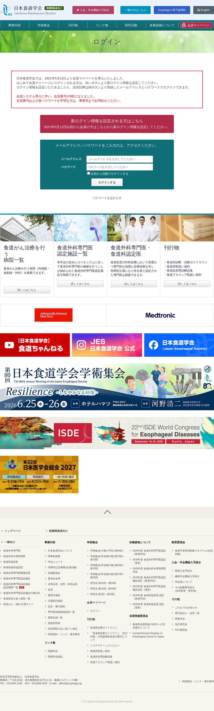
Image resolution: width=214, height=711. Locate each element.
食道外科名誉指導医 (14, 556)
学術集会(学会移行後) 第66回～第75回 (107, 567)
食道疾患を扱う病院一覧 (16, 598)
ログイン (95, 610)
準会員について (183, 581)
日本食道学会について (60, 550)
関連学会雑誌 (55, 656)
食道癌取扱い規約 (100, 651)
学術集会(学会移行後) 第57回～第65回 (107, 576)
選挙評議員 (54, 595)
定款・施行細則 (56, 606)
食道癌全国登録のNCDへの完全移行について (149, 626)
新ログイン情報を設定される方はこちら (107, 124)
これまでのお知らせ (186, 607)
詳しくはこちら (26, 290)
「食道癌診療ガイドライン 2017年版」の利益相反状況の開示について (109, 636)
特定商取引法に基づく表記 (62, 628)
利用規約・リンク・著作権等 (64, 634)
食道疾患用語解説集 (101, 656)
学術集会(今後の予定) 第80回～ (107, 550)
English (205, 10)
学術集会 (43, 25)
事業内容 (14, 25)
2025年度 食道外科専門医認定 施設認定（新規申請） (149, 579)
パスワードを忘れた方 (107, 198)
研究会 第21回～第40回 (103, 588)
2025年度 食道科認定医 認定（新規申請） (148, 597)
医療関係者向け (58, 531)
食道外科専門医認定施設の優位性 (21, 593)
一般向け (9, 542)
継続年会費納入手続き (187, 576)
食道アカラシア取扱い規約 (105, 662)
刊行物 (73, 25)
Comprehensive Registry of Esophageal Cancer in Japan (148, 635)
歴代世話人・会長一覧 (187, 613)
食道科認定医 (10, 561)
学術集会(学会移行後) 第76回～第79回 (107, 558)
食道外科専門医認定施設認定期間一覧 (16, 586)
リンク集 (102, 25)
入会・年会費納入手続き (94, 10)
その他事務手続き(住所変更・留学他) (185, 589)
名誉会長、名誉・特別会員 (62, 584)
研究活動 (131, 25)
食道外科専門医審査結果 (16, 573)
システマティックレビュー (105, 645)
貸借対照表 (54, 623)
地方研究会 (181, 624)
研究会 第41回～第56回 (103, 583)
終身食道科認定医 (13, 567)
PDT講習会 (181, 629)
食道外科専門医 (12, 550)
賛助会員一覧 (55, 617)
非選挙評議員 (55, 600)
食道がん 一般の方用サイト (18, 604)
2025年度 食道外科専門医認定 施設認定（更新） (149, 588)
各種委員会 (54, 573)
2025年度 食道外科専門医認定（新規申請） (149, 552)
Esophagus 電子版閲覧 (172, 10)
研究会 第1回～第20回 (102, 594)
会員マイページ (96, 602)
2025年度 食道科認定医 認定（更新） (148, 606)
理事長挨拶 (54, 556)
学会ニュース (55, 561)
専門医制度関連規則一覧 (61, 612)
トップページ (12, 531)
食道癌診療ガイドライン (103, 627)
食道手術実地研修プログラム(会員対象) (194, 552)
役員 (50, 589)
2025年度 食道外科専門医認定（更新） (149, 561)
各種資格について (162, 25)
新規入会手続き (183, 570)
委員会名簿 (54, 578)
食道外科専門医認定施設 (16, 578)
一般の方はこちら (135, 10)
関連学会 (53, 651)
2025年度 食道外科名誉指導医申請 (149, 570)
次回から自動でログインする (107, 173)
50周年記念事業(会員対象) (62, 567)
